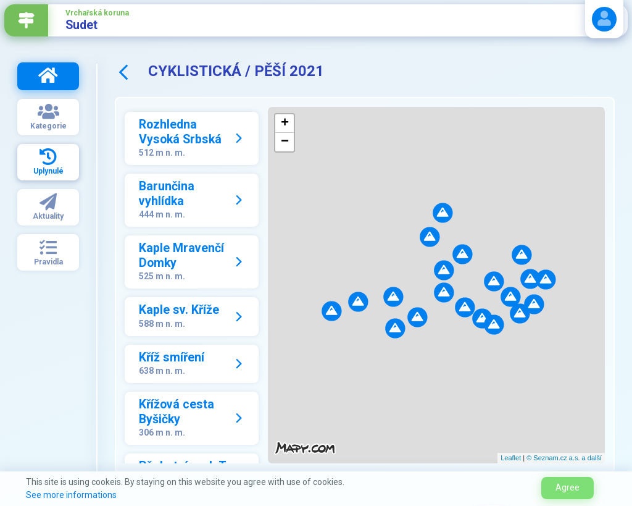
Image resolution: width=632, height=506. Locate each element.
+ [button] (285, 123)
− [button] (285, 142)
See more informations (71, 495)
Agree (567, 487)
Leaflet (511, 458)
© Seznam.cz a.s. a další (564, 458)
